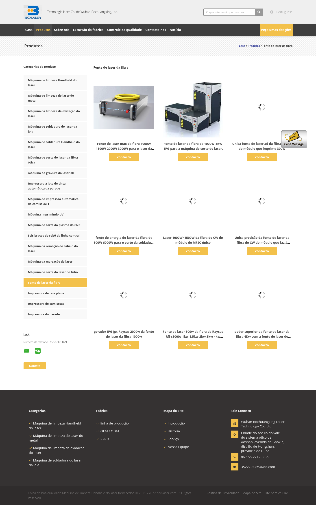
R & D (102, 439)
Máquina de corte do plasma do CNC (54, 225)
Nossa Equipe (176, 446)
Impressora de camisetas (46, 304)
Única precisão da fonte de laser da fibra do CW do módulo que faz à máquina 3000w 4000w (262, 242)
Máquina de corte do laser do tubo (53, 272)
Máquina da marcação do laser (50, 261)
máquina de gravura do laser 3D (51, 173)
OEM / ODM (107, 431)
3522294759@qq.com (255, 466)
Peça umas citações (276, 30)
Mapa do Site (252, 493)
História (171, 431)
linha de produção (112, 423)
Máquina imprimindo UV (46, 214)
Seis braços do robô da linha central (54, 235)
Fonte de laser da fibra (44, 283)
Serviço (171, 439)
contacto (124, 157)
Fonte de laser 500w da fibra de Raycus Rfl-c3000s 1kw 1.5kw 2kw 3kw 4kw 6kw (193, 336)
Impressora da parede (44, 314)
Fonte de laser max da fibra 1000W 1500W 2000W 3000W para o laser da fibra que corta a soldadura (124, 148)
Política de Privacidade (223, 493)
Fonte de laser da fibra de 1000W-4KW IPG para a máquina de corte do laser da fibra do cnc (193, 148)
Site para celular (276, 493)
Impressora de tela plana (46, 293)
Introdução (174, 423)
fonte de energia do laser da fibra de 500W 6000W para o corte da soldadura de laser (124, 242)
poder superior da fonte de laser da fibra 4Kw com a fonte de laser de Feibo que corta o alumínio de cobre (262, 336)
